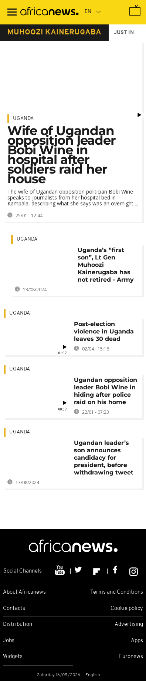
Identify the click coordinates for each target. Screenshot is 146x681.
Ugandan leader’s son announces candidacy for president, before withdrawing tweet (103, 457)
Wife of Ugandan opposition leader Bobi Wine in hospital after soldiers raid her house (61, 155)
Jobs (8, 641)
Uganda (23, 118)
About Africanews (24, 592)
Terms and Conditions (116, 592)
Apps (137, 641)
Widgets (13, 657)
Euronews (131, 657)
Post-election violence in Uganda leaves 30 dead (104, 331)
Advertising (129, 624)
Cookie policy (127, 608)
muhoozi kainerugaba (54, 32)
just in (124, 33)
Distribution (17, 624)
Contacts (14, 608)
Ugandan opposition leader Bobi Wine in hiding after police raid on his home (105, 391)
